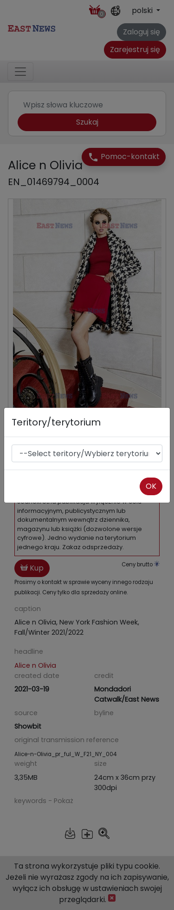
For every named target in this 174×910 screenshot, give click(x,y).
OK (151, 486)
